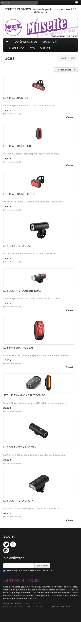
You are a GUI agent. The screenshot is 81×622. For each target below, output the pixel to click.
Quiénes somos (26, 41)
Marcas (49, 41)
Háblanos (16, 48)
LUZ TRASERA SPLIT (15, 97)
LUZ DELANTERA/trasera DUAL (22, 290)
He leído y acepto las (28, 570)
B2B (32, 48)
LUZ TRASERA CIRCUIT (17, 146)
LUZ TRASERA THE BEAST (19, 347)
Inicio (63, 58)
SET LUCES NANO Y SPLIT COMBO (24, 395)
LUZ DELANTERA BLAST (18, 246)
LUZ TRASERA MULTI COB (19, 194)
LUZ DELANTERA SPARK (18, 500)
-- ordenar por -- (66, 69)
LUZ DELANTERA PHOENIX (19, 447)
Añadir (69, 117)
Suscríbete (42, 565)
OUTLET (45, 48)
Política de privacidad (41, 570)
